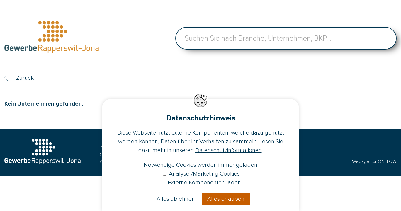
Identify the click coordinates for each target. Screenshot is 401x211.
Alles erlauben (225, 199)
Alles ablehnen (176, 199)
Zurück (25, 77)
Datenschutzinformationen (228, 150)
